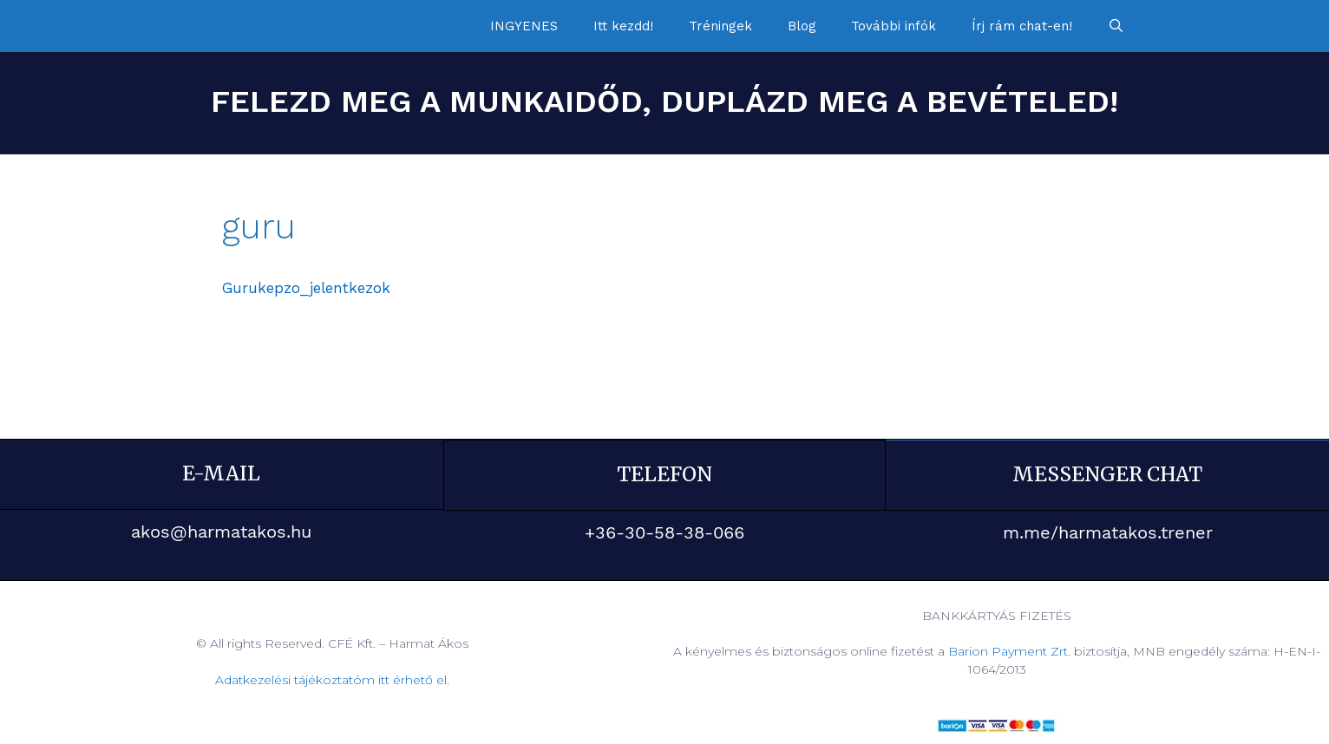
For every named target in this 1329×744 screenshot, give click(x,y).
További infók (893, 26)
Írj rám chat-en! (1022, 26)
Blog (802, 26)
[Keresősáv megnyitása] (1116, 26)
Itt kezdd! (623, 26)
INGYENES (524, 26)
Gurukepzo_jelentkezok (306, 288)
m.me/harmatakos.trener (1108, 531)
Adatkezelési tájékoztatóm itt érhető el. (332, 679)
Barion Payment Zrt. (1009, 650)
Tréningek (720, 26)
